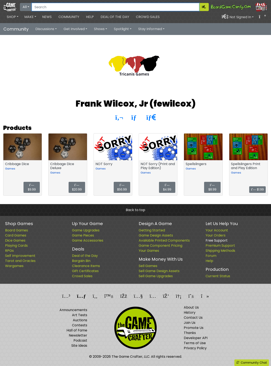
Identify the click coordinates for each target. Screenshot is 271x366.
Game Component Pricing (160, 245)
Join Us (189, 322)
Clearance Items (86, 265)
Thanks (190, 332)
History (189, 312)
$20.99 (77, 188)
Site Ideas (79, 345)
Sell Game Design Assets (159, 271)
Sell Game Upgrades (156, 276)
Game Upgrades (86, 230)
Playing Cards (16, 245)
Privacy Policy (195, 348)
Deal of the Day (115, 16)
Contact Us (193, 317)
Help (90, 16)
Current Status (218, 276)
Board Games (16, 230)
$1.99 (257, 189)
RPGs (9, 250)
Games (10, 168)
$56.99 (122, 188)
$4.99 (167, 188)
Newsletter (78, 335)
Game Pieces (83, 235)
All (25, 6)
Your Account (217, 230)
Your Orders (215, 235)
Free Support (217, 240)
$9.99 (32, 188)
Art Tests (79, 315)
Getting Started (152, 230)
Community (68, 16)
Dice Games (15, 240)
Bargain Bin (81, 260)
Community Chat (251, 362)
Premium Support (220, 245)
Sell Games (148, 265)
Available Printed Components (164, 240)
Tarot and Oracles (20, 260)
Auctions (80, 320)
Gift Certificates (85, 271)
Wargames (14, 265)
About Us (191, 307)
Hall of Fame (76, 330)
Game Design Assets (156, 235)
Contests (79, 325)
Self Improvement (20, 255)
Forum (211, 255)
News (47, 16)
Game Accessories (87, 240)
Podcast (80, 340)
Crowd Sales (148, 16)
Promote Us (193, 327)
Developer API (195, 337)
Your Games (149, 250)
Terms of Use (195, 343)
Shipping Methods (220, 250)
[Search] (115, 7)
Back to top (135, 209)
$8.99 (212, 188)
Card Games (15, 235)
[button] (12, 17)
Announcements (73, 310)
